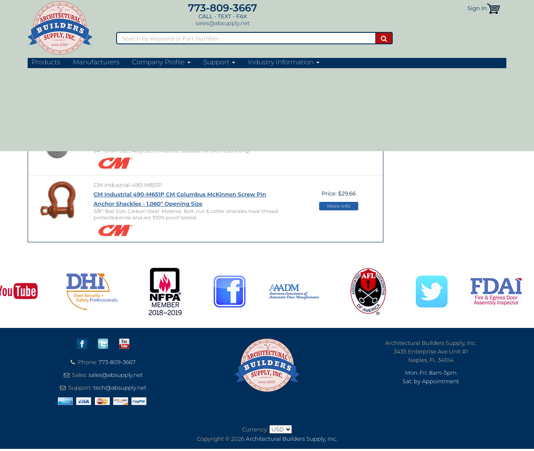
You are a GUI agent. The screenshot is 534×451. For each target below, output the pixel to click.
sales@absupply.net (223, 23)
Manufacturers (96, 62)
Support (219, 62)
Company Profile (161, 62)
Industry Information (284, 62)
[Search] (245, 38)
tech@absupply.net (119, 387)
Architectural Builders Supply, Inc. (291, 438)
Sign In (477, 8)
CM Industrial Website (75, 92)
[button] (493, 8)
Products (45, 62)
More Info (338, 146)
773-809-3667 (222, 8)
